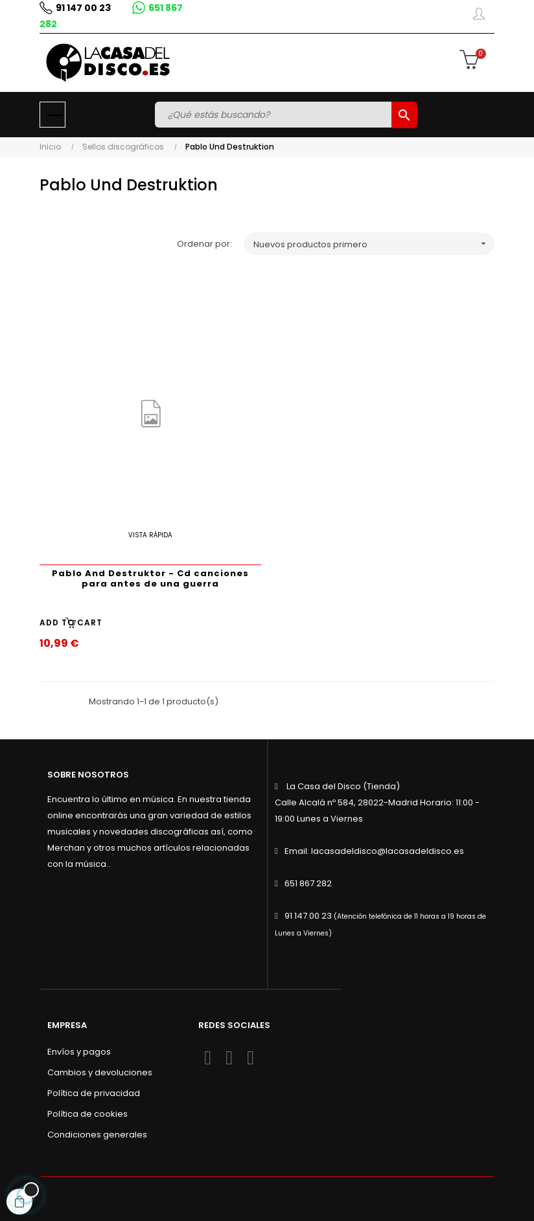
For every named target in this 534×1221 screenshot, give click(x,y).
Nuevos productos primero (373, 243)
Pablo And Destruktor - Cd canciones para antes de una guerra (150, 578)
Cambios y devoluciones (99, 1072)
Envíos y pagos (79, 1052)
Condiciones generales (97, 1134)
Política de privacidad (93, 1093)
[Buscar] (275, 115)
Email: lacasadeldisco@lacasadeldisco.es (374, 851)
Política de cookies (87, 1114)
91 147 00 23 (83, 7)
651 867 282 (308, 883)
